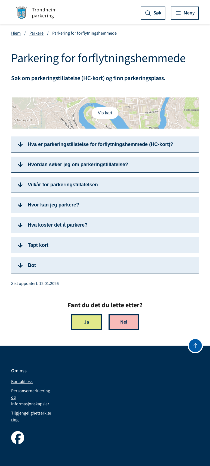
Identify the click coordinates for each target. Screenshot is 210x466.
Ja (86, 322)
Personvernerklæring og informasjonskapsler (30, 397)
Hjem (16, 33)
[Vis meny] (185, 13)
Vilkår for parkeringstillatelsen (63, 184)
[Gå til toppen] (195, 345)
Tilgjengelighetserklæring (31, 416)
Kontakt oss (22, 382)
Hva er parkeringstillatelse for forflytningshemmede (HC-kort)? (100, 144)
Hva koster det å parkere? (58, 225)
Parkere (36, 33)
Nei (123, 322)
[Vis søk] (153, 13)
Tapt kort (38, 245)
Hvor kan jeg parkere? (53, 205)
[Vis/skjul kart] (105, 113)
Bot (32, 265)
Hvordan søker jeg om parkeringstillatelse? (78, 164)
